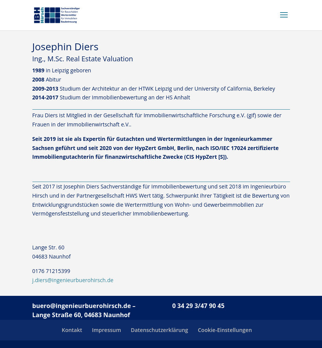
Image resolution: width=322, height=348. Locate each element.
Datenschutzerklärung (159, 330)
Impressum (106, 330)
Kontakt (72, 330)
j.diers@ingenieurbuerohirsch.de (73, 280)
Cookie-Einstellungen (225, 330)
